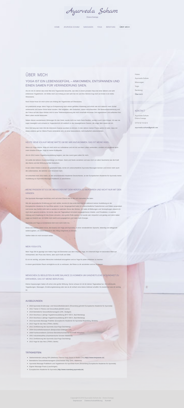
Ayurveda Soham (71, 27)
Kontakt (108, 400)
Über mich (125, 27)
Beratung (110, 27)
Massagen (88, 27)
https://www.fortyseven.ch (94, 358)
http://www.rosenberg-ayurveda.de (70, 369)
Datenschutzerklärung (93, 400)
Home (57, 27)
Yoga (99, 27)
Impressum (77, 400)
